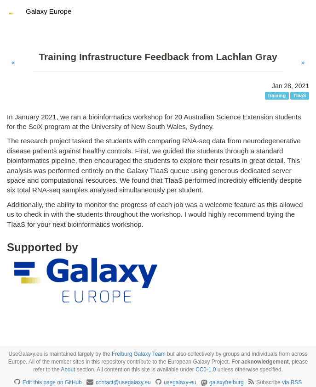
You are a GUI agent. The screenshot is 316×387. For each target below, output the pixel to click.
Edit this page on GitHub (52, 382)
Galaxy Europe (48, 11)
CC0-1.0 (205, 369)
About (68, 369)
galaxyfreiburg (226, 382)
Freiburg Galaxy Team (139, 354)
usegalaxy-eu (180, 382)
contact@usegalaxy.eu (123, 382)
